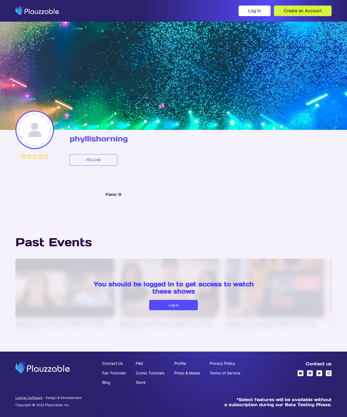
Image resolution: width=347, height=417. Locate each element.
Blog (106, 382)
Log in (174, 305)
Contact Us (112, 363)
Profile (180, 363)
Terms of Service (225, 373)
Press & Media (187, 373)
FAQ (139, 363)
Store (141, 382)
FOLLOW (93, 160)
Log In (254, 10)
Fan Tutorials (114, 373)
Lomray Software (28, 398)
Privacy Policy (222, 363)
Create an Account (303, 10)
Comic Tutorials (150, 373)
